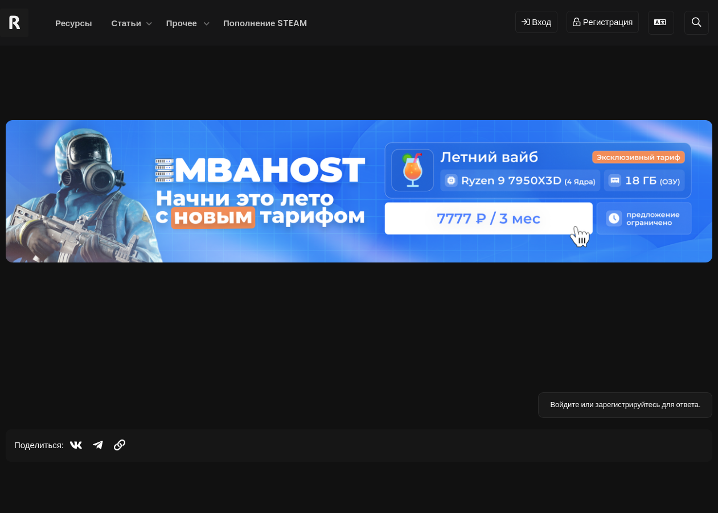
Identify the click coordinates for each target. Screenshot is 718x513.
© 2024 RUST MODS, (352, 486)
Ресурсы (73, 23)
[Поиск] (696, 22)
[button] (149, 23)
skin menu (189, 88)
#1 (699, 278)
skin (154, 88)
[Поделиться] (683, 278)
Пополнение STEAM (265, 23)
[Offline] (75, 319)
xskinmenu (238, 88)
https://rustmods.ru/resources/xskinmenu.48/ (311, 328)
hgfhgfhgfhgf (46, 88)
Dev (397, 486)
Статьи (126, 23)
